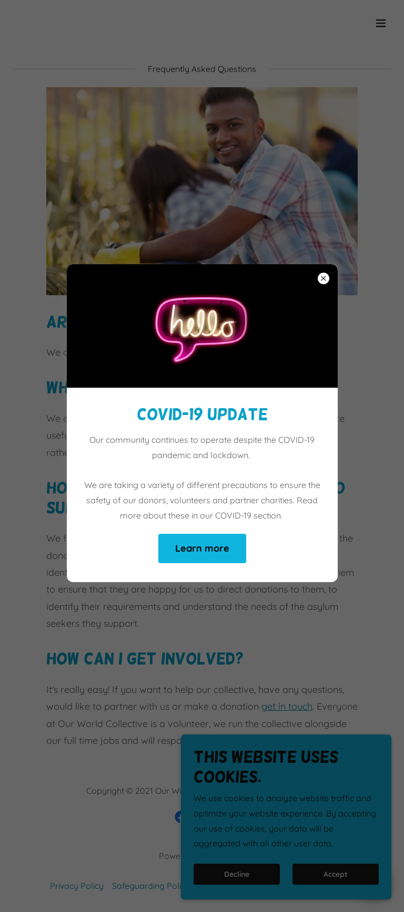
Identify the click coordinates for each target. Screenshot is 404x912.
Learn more (202, 548)
